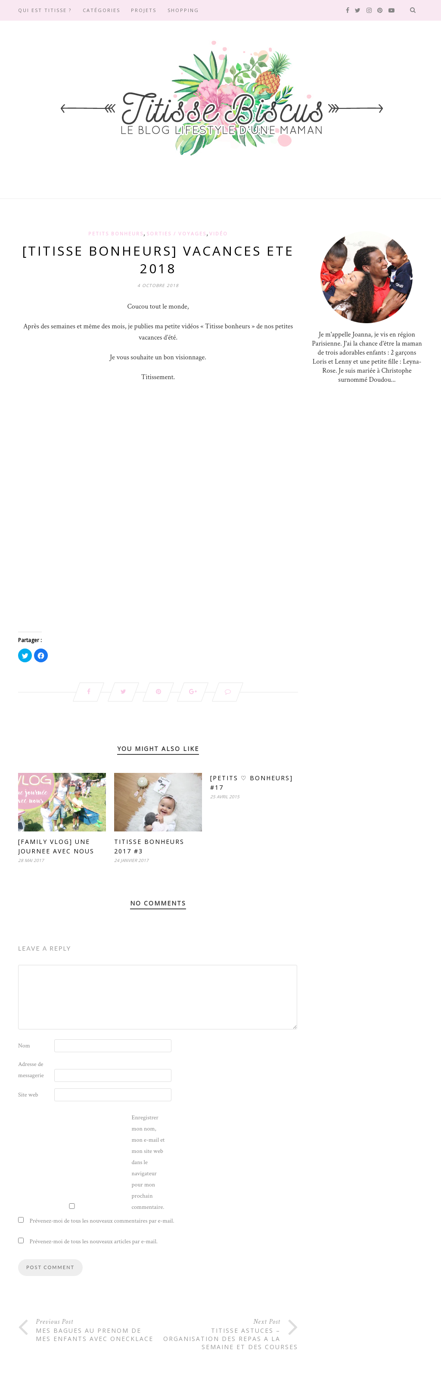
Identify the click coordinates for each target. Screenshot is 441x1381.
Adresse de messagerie (31, 1069)
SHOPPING (183, 10)
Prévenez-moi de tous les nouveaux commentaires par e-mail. (102, 1221)
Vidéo (218, 233)
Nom (24, 1046)
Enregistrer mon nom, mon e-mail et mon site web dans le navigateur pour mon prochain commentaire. (148, 1162)
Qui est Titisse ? (44, 10)
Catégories (101, 10)
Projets (143, 10)
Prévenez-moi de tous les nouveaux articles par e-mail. (94, 1241)
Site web (28, 1095)
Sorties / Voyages (176, 233)
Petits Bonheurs (115, 233)
